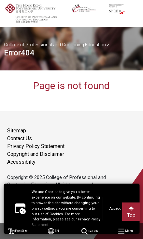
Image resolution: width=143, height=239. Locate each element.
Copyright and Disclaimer (35, 154)
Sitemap (16, 130)
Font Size (18, 231)
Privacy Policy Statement (35, 146)
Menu (125, 231)
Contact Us (19, 138)
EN (53, 231)
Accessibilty (21, 162)
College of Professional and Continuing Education (55, 44)
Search (89, 231)
